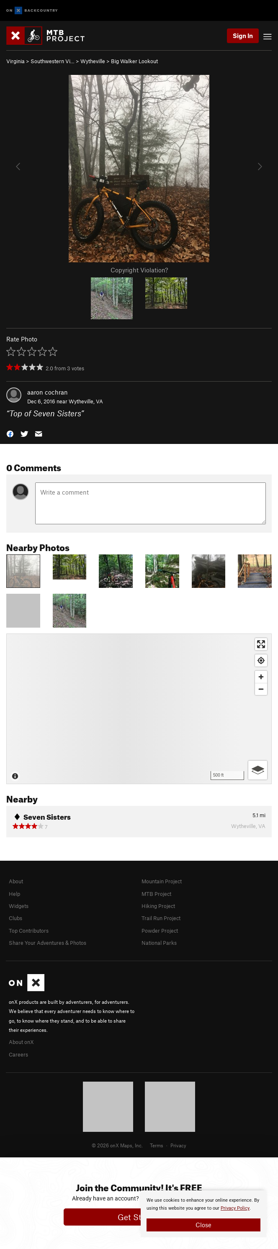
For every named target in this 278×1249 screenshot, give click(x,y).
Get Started (139, 1217)
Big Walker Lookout (134, 61)
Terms (156, 1145)
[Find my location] (261, 660)
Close (203, 1224)
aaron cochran (47, 392)
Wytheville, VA (86, 401)
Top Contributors (29, 930)
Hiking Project (158, 906)
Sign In (243, 35)
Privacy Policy (235, 1208)
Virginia (15, 61)
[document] (203, 1213)
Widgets (18, 906)
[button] (10, 433)
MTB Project (156, 893)
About (16, 881)
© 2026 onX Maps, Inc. (117, 1145)
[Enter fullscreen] (261, 644)
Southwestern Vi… (53, 61)
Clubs (15, 918)
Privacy (178, 1145)
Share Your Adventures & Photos (47, 942)
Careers (18, 1054)
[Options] (257, 770)
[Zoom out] (261, 689)
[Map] (139, 709)
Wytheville (92, 61)
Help (14, 893)
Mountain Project (162, 881)
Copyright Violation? (139, 270)
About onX (21, 1042)
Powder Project (160, 930)
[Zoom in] (261, 677)
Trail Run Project (161, 918)
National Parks (159, 942)
